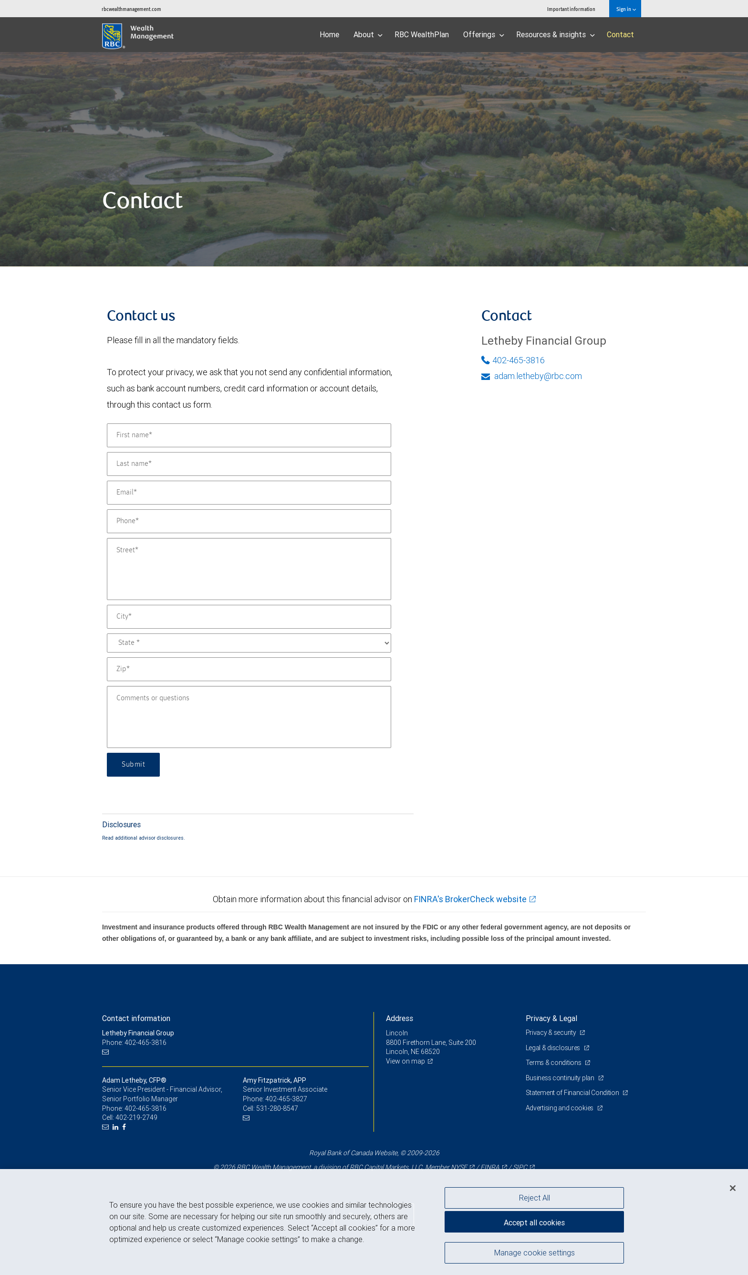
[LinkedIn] (117, 1127)
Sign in (626, 9)
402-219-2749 (136, 1117)
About (368, 34)
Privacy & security (552, 1032)
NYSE (459, 1167)
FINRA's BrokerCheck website (470, 899)
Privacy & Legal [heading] (551, 1018)
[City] (249, 617)
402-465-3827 (286, 1099)
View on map (405, 1061)
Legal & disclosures (554, 1047)
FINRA (489, 1167)
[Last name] (249, 464)
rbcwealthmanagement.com (131, 9)
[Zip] (249, 669)
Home (329, 34)
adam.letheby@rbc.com (531, 375)
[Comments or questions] (249, 717)
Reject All (534, 1197)
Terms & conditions (554, 1062)
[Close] (732, 1188)
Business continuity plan (561, 1078)
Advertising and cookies (560, 1108)
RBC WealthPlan (422, 34)
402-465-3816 (513, 360)
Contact (620, 34)
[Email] (249, 493)
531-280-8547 (277, 1108)
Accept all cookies (534, 1222)
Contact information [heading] (136, 1018)
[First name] (249, 435)
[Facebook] (125, 1127)
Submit (133, 765)
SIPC (520, 1167)
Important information (571, 9)
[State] (249, 643)
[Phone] (249, 521)
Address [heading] (399, 1018)
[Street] (249, 569)
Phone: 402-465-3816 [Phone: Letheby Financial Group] (134, 1042)
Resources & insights (555, 34)
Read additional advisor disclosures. (143, 837)
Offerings (483, 34)
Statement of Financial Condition (573, 1092)
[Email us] (106, 1051)
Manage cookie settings (534, 1252)
